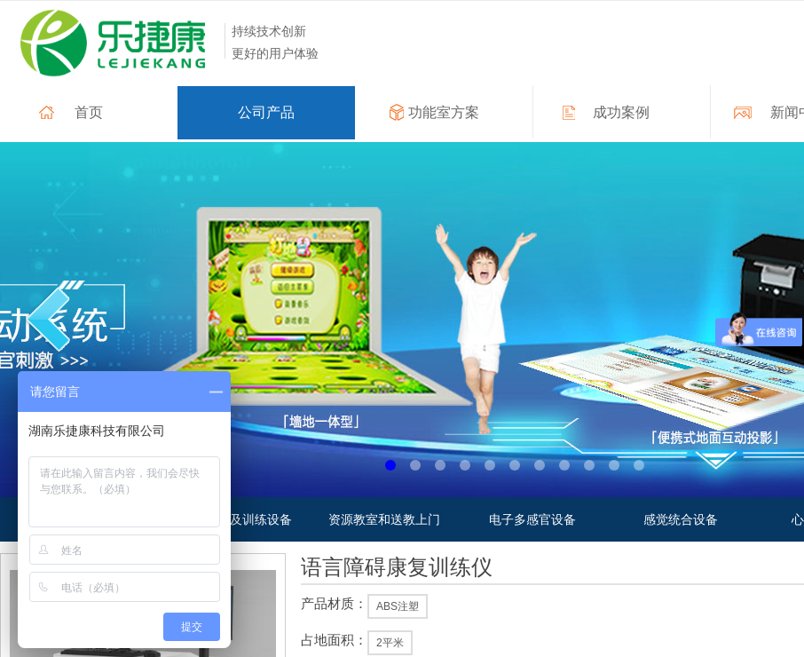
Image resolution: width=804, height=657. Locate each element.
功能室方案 (443, 112)
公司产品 (266, 112)
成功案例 (621, 112)
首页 (89, 112)
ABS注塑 (397, 606)
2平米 (390, 643)
